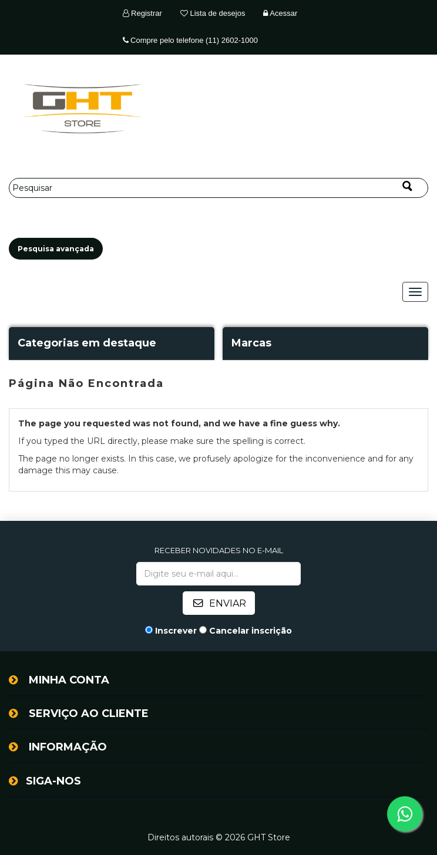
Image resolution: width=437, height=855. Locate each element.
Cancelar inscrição (250, 630)
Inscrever (176, 630)
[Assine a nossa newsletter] (218, 573)
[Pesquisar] (218, 188)
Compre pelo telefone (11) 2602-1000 (190, 40)
